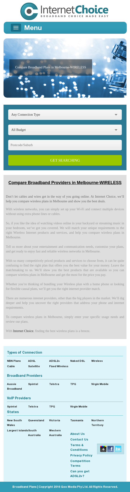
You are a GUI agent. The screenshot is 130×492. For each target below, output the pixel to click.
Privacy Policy (81, 455)
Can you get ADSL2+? (79, 473)
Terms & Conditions (79, 447)
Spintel (33, 383)
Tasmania (76, 420)
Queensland (36, 420)
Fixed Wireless (58, 366)
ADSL (32, 360)
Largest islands (17, 430)
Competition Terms (80, 463)
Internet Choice (23, 331)
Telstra (54, 383)
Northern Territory (97, 422)
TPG (73, 383)
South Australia (34, 433)
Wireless (97, 360)
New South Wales (14, 422)
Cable (11, 366)
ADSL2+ (54, 360)
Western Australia (55, 433)
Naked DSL (77, 360)
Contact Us (79, 439)
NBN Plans (14, 360)
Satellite (34, 366)
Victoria (54, 420)
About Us (77, 434)
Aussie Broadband (14, 386)
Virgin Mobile (99, 383)
